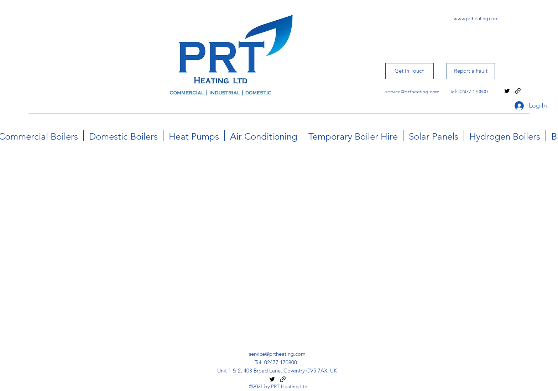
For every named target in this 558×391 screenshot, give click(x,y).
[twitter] (507, 90)
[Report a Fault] (471, 71)
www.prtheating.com (476, 18)
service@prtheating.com (412, 91)
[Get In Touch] (409, 71)
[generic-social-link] (517, 90)
